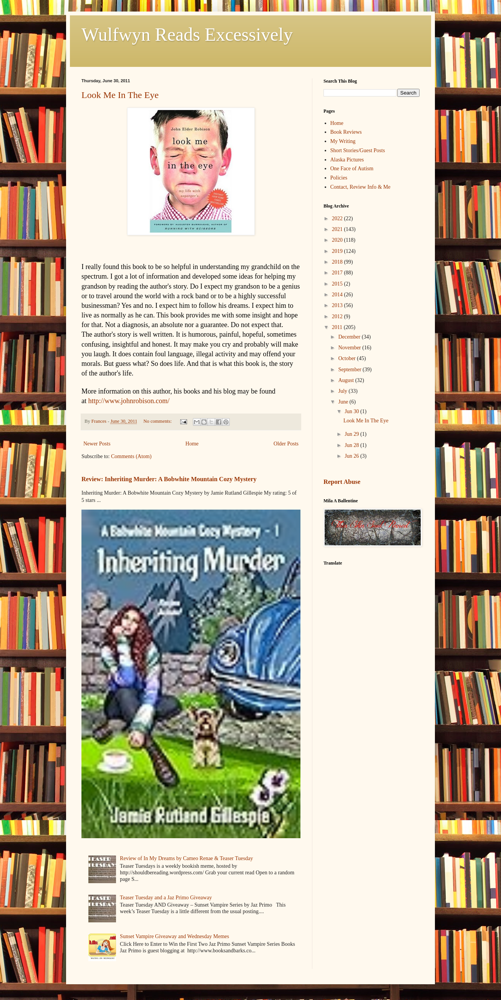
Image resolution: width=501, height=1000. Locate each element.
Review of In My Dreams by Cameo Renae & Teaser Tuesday (186, 858)
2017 (338, 273)
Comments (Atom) (131, 456)
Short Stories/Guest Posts (357, 150)
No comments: (158, 421)
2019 (338, 251)
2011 (338, 327)
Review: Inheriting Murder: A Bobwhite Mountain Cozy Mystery (169, 479)
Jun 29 (352, 434)
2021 (338, 229)
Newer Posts (96, 444)
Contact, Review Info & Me (360, 187)
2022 (338, 218)
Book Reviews (346, 132)
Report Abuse (341, 481)
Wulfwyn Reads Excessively (187, 34)
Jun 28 (352, 445)
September (350, 369)
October (347, 358)
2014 (338, 294)
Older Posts (286, 444)
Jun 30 (352, 411)
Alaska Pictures (347, 160)
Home (192, 444)
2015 (338, 284)
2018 (338, 262)
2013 (338, 305)
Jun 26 (352, 456)
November (350, 347)
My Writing (343, 141)
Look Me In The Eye (120, 95)
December (350, 337)
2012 (338, 316)
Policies (338, 178)
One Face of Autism (351, 168)
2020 (338, 240)
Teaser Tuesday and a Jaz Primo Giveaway (166, 897)
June (343, 402)
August (346, 380)
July (343, 391)
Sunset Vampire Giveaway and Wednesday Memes (174, 936)
